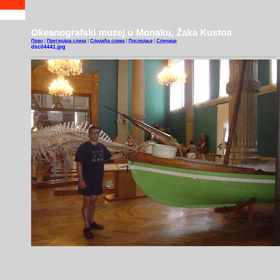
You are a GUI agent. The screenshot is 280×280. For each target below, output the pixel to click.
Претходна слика (66, 41)
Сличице (166, 41)
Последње (141, 41)
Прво (37, 41)
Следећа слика (107, 41)
